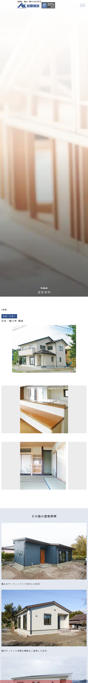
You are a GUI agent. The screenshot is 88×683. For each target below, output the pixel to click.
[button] (82, 5)
